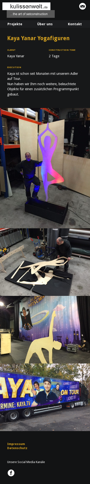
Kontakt (75, 24)
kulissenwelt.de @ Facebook (11, 473)
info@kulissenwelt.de (82, 6)
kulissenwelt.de (28, 10)
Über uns (45, 24)
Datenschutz (17, 448)
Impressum (16, 444)
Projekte (14, 24)
